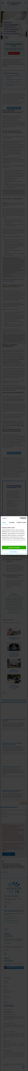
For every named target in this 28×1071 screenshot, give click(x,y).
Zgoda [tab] (4, 522)
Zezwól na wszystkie (14, 547)
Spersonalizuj (14, 551)
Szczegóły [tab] (11, 522)
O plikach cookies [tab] (21, 522)
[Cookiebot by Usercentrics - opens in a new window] (20, 518)
